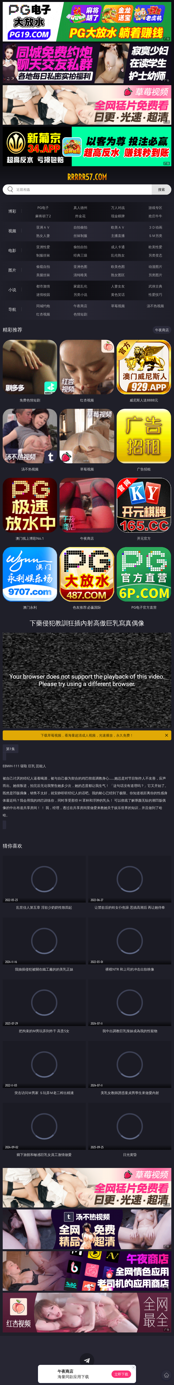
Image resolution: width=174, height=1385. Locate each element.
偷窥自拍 (43, 266)
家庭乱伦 (80, 286)
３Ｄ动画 (155, 227)
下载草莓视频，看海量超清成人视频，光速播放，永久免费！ (105, 735)
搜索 (161, 189)
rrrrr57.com (87, 177)
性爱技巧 (155, 294)
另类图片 (155, 275)
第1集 (10, 748)
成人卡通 (118, 247)
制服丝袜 (43, 255)
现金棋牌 (118, 216)
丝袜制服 (80, 235)
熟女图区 (118, 275)
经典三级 (80, 255)
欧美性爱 (155, 247)
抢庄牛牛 (155, 216)
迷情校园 (43, 294)
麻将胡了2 (43, 216)
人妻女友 (118, 286)
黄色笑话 (118, 294)
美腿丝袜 (43, 275)
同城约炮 (43, 305)
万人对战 (118, 207)
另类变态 (155, 255)
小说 (12, 289)
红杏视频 (43, 314)
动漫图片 (155, 266)
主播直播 (118, 235)
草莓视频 (118, 305)
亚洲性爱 (43, 247)
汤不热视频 (155, 305)
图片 (12, 270)
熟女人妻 (43, 235)
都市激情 (43, 286)
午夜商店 (80, 305)
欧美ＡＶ (118, 227)
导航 (12, 309)
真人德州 (80, 207)
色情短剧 (80, 314)
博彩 (12, 211)
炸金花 (80, 216)
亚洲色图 (80, 266)
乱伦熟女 (118, 255)
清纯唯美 (80, 275)
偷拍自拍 (80, 247)
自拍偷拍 (80, 227)
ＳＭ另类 (155, 235)
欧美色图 (118, 266)
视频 (12, 230)
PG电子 (43, 207)
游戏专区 (155, 207)
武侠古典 (155, 286)
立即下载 (121, 1374)
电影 (12, 250)
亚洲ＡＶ (43, 227)
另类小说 (80, 294)
